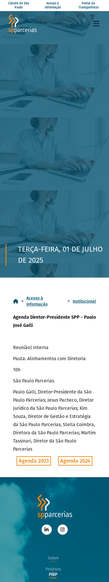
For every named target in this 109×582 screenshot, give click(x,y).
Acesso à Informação (53, 5)
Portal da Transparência (88, 5)
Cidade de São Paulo (18, 5)
